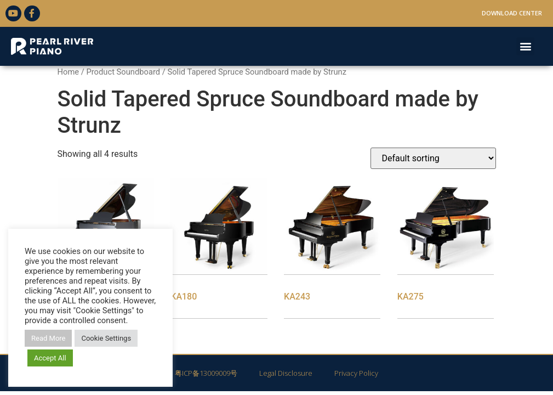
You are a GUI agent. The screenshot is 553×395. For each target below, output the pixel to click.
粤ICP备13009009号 (206, 373)
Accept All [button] (50, 358)
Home (68, 72)
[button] (525, 46)
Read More (48, 338)
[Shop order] (433, 158)
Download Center (512, 13)
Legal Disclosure (285, 373)
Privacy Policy (356, 373)
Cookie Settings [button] (106, 338)
